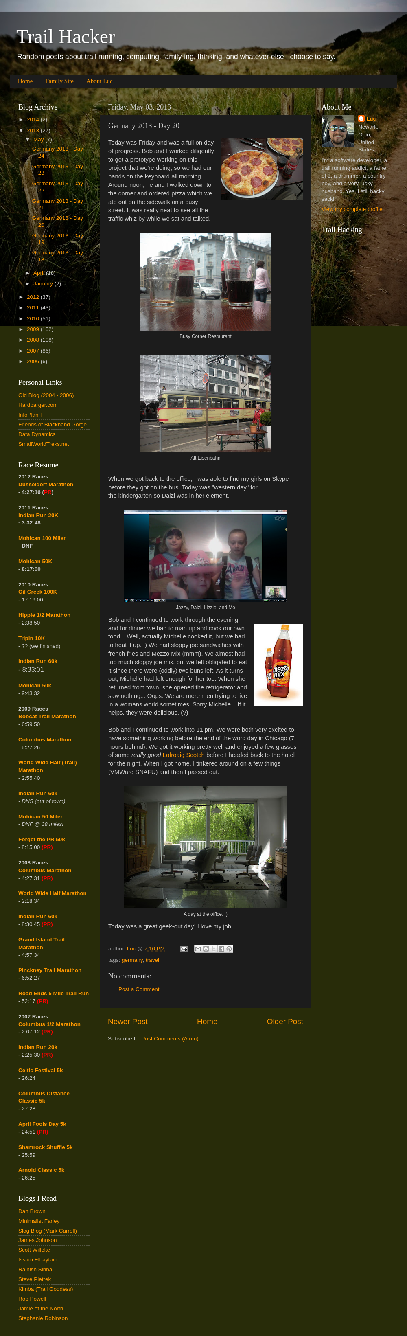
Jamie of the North (40, 1308)
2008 (34, 340)
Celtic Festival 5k (40, 1070)
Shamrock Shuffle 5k (45, 1147)
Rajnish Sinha (35, 1269)
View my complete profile (352, 209)
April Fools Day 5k (42, 1124)
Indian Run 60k (37, 793)
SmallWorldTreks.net (43, 444)
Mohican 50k (34, 685)
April (39, 273)
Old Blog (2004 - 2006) (46, 395)
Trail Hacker (65, 36)
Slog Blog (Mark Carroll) (47, 1231)
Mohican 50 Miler (40, 817)
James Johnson (37, 1240)
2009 (34, 329)
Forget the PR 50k (41, 839)
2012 (34, 297)
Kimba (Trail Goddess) (45, 1289)
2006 (34, 361)
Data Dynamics (37, 434)
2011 (34, 308)
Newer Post (128, 1021)
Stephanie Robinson (43, 1318)
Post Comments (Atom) (170, 1038)
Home (25, 81)
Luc (371, 119)
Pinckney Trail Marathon (49, 970)
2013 (34, 130)
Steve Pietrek (34, 1279)
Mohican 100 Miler (42, 538)
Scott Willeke (34, 1250)
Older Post (285, 1021)
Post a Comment (139, 989)
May (39, 139)
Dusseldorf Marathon (45, 484)
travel (152, 960)
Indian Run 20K (38, 515)
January (44, 284)
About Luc (99, 81)
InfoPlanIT (31, 415)
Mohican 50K (35, 561)
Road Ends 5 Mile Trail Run (53, 993)
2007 (34, 351)
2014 (34, 119)
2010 (34, 319)
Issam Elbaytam (37, 1260)
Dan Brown (32, 1211)
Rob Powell (32, 1299)
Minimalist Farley (38, 1221)
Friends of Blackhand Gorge (52, 424)
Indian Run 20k (37, 1047)
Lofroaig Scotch (184, 755)
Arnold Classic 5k (41, 1170)
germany (132, 960)
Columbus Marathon (45, 740)
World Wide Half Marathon (52, 893)
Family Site (59, 81)
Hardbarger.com (38, 405)
